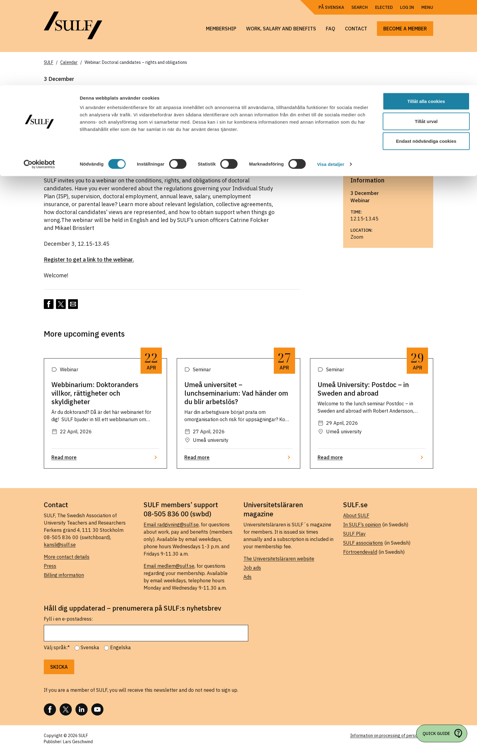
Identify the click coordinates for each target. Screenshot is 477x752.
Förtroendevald (360, 552)
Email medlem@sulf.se (169, 566)
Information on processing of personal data (391, 735)
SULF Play (354, 534)
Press (50, 566)
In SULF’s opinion (362, 525)
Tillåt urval (426, 36)
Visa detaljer (330, 78)
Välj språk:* (57, 647)
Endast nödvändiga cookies (426, 55)
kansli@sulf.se (60, 545)
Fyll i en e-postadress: (68, 619)
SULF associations (363, 543)
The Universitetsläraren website (278, 559)
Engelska (120, 647)
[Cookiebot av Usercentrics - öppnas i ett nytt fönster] (39, 79)
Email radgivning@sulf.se (171, 525)
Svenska (90, 647)
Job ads (252, 568)
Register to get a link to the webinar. (89, 259)
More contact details (66, 557)
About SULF (356, 515)
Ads (247, 577)
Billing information (64, 575)
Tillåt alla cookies (426, 16)
